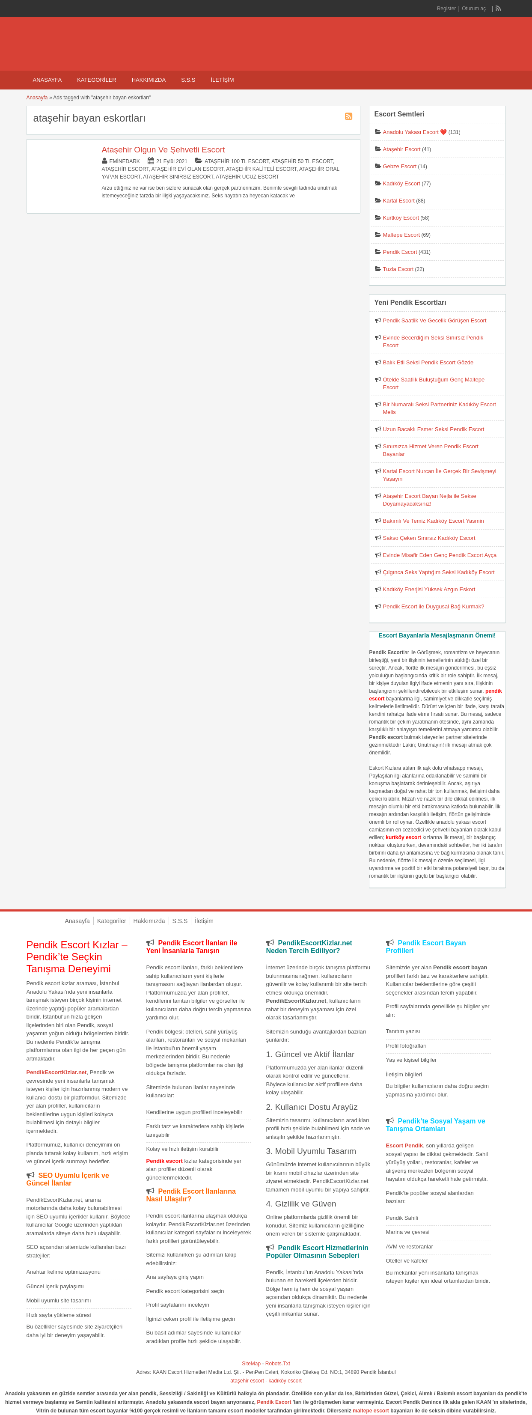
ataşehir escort (247, 1381)
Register (446, 9)
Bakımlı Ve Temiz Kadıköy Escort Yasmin (433, 521)
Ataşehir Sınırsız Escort (178, 177)
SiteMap (251, 1364)
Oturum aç (474, 9)
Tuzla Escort (398, 269)
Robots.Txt (277, 1364)
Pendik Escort (400, 252)
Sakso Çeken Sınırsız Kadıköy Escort (429, 538)
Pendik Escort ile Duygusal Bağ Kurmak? (433, 606)
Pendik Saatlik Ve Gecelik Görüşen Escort (435, 320)
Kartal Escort (399, 200)
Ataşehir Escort (125, 169)
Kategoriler (96, 80)
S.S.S (188, 80)
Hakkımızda (149, 80)
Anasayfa (47, 80)
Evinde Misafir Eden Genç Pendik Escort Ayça (440, 555)
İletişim (222, 80)
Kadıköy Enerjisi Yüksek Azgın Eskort (429, 589)
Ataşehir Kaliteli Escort (261, 169)
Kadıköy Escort (401, 183)
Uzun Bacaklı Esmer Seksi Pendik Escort (433, 429)
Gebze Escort (400, 166)
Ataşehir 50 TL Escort (302, 161)
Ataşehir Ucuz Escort (247, 177)
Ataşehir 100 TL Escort (237, 161)
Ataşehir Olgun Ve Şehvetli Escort (163, 149)
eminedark (125, 161)
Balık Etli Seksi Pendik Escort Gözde (428, 362)
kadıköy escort (285, 1381)
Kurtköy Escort (401, 217)
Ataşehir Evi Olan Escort (188, 169)
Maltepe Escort (401, 235)
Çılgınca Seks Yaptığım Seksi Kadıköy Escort (439, 572)
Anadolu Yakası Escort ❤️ (415, 132)
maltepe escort (371, 1411)
